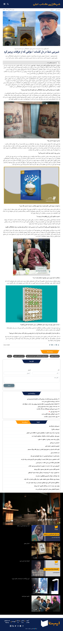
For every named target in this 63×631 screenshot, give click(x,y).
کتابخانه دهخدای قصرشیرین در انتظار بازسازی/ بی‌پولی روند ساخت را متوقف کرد (40, 404)
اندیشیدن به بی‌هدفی (54, 443)
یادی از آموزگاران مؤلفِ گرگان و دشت (50, 414)
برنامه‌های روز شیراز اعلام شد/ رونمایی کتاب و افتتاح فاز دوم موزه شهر (42, 399)
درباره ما (18, 622)
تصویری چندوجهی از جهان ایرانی (52, 446)
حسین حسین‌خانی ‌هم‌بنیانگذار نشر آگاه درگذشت (47, 409)
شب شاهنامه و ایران (55, 453)
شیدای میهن (26, 543)
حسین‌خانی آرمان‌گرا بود (54, 426)
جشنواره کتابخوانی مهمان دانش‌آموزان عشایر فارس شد (47, 489)
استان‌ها (52, 9)
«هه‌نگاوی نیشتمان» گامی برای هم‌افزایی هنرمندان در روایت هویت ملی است (42, 483)
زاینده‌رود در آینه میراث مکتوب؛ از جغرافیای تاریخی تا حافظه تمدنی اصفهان (43, 433)
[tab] (38, 422)
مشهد (9, 356)
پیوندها (14, 622)
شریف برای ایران (54, 412)
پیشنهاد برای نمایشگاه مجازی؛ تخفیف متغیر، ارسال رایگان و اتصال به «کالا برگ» (41, 479)
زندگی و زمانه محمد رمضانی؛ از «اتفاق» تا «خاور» (48, 439)
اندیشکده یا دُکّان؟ (55, 429)
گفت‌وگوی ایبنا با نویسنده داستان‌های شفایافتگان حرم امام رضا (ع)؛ (31, 49)
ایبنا (46, 4)
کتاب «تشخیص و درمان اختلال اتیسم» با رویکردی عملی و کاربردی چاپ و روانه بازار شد (40, 459)
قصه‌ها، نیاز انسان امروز (24, 561)
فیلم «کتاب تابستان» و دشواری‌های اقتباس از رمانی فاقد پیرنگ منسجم (43, 449)
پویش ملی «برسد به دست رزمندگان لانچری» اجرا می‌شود (46, 486)
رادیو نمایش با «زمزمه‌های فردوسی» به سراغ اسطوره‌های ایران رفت (45, 456)
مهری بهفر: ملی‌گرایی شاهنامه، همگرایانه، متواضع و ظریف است (45, 436)
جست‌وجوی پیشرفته (7, 622)
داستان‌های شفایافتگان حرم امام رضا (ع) (37, 356)
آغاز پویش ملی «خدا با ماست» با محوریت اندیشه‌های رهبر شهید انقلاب (43, 466)
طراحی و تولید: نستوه (31, 628)
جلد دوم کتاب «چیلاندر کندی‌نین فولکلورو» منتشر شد (47, 476)
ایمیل (29, 370)
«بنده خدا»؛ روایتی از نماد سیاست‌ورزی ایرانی (48, 406)
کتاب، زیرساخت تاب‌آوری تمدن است (50, 401)
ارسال (9, 385)
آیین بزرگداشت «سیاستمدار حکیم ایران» (20, 579)
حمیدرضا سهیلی (55, 356)
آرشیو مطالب (28, 622)
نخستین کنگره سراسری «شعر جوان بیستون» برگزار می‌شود (46, 469)
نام (58, 370)
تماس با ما (22, 622)
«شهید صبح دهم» (25, 596)
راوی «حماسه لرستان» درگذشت (51, 417)
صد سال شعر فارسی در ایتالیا (23, 526)
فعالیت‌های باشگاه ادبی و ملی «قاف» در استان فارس (47, 463)
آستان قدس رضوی (19, 356)
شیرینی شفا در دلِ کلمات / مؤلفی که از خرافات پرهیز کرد (31, 52)
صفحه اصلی (58, 9)
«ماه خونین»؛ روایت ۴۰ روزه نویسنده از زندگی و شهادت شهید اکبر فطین (43, 472)
